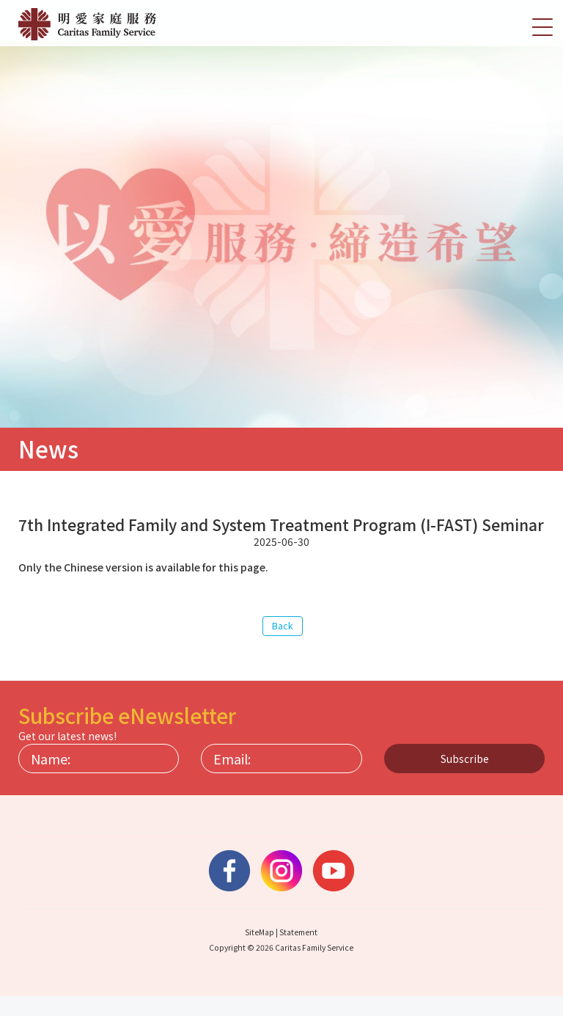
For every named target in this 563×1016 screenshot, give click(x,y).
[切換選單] (542, 26)
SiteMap (259, 951)
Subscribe (465, 778)
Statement (298, 951)
